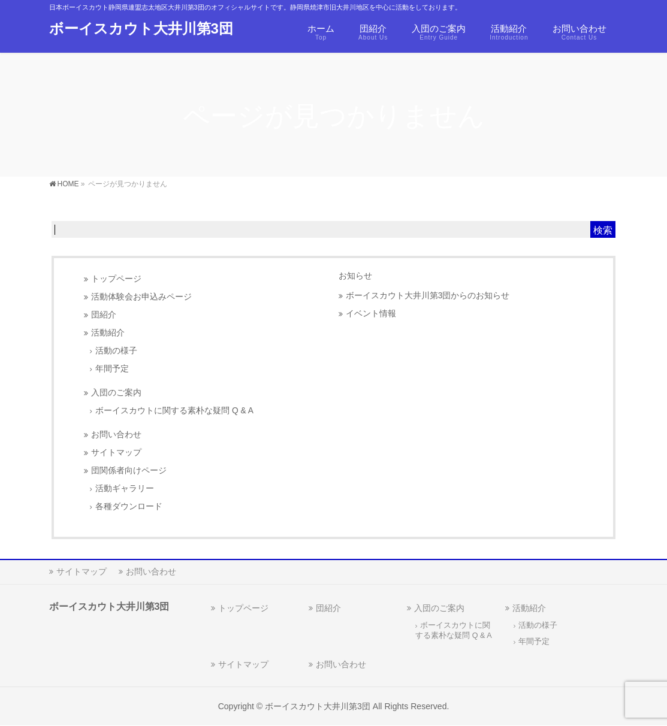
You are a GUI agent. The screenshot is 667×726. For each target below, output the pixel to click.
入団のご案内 (116, 392)
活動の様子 (116, 350)
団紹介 (103, 314)
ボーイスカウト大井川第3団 (141, 28)
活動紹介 (108, 332)
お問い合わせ (116, 434)
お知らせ (355, 275)
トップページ (116, 278)
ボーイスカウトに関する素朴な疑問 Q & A (174, 410)
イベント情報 (371, 313)
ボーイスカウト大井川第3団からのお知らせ (428, 295)
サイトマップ (116, 452)
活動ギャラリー (124, 488)
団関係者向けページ (129, 470)
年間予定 (112, 368)
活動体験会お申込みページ (141, 296)
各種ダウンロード (128, 506)
